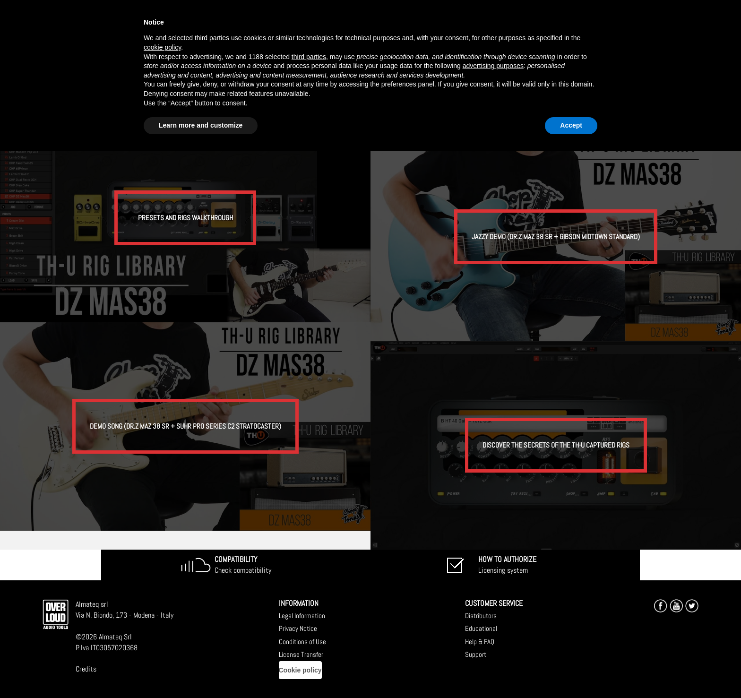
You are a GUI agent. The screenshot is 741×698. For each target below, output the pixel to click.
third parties (309, 56)
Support (475, 654)
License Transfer (301, 654)
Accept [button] (571, 125)
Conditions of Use (302, 641)
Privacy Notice (298, 628)
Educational (481, 628)
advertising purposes (493, 65)
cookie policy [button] (162, 47)
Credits (86, 669)
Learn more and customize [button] (200, 125)
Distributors (481, 615)
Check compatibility (243, 564)
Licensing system (507, 564)
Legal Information (302, 615)
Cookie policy (300, 670)
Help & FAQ (479, 641)
